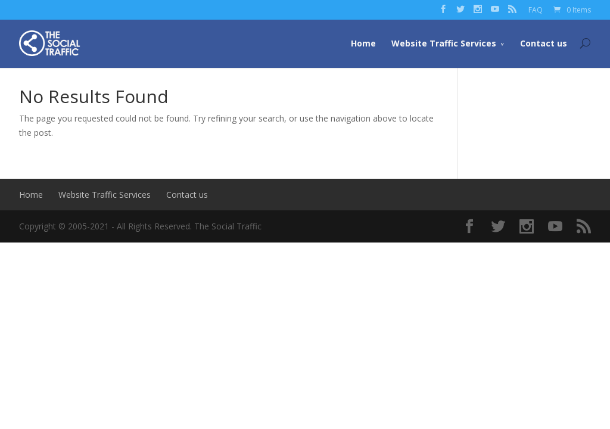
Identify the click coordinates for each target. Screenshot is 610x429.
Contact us (543, 43)
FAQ (535, 10)
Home (363, 43)
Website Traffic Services (443, 43)
